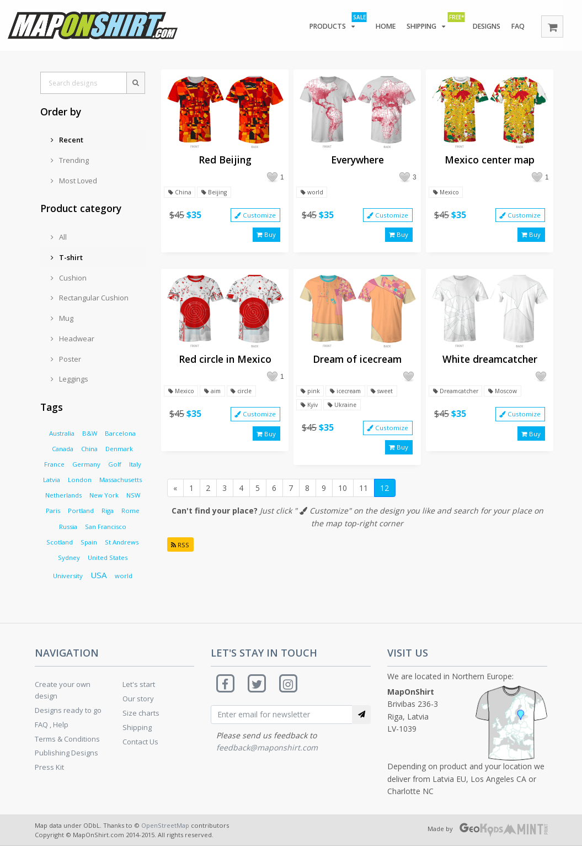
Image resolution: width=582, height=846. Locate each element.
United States (107, 557)
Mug (62, 318)
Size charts (140, 713)
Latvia (51, 479)
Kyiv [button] (310, 409)
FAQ (517, 26)
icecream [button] (348, 395)
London (80, 479)
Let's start (138, 684)
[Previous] (175, 496)
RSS (181, 552)
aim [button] (216, 395)
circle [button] (247, 395)
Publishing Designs (66, 753)
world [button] (312, 192)
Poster (66, 359)
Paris (53, 510)
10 (342, 496)
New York (104, 495)
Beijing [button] (215, 192)
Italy (135, 464)
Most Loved (74, 181)
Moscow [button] (509, 395)
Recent (67, 140)
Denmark (119, 449)
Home (380, 26)
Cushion (69, 278)
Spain (89, 542)
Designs (483, 26)
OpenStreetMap (165, 825)
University (68, 576)
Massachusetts (120, 479)
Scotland (59, 542)
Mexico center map (490, 160)
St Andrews (121, 542)
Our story (138, 699)
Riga (108, 510)
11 (363, 496)
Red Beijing (225, 160)
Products (331, 24)
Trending (70, 160)
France (54, 464)
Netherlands (63, 495)
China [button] (179, 192)
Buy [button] (266, 236)
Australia (61, 433)
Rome (130, 510)
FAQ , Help (51, 724)
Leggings (69, 379)
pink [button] (310, 395)
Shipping (429, 24)
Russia (68, 526)
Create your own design (62, 690)
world (123, 576)
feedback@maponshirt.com (267, 749)
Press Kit (49, 767)
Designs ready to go (68, 710)
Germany (86, 464)
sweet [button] (389, 395)
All (59, 237)
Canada (62, 449)
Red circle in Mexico (225, 362)
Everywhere (357, 160)
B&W (89, 433)
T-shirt (67, 257)
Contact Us (140, 742)
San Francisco (105, 526)
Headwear (72, 338)
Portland (81, 510)
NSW (133, 495)
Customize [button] (255, 216)
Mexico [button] (447, 192)
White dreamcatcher (489, 362)
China (89, 449)
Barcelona (120, 433)
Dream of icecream (357, 362)
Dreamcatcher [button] (458, 395)
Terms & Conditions (67, 739)
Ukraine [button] (345, 409)
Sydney (69, 557)
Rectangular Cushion (90, 298)
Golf (114, 464)
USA (98, 574)
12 (384, 496)
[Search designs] (83, 83)
